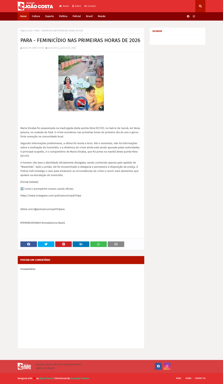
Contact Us (200, 378)
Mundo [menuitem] (101, 16)
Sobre (76, 6)
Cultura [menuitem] (36, 16)
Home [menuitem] (23, 16)
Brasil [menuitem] (89, 16)
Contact (90, 6)
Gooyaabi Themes (80, 378)
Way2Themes (46, 378)
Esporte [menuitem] (49, 16)
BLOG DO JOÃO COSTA (33, 48)
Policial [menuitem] (77, 16)
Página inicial (26, 30)
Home (64, 6)
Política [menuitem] (63, 16)
